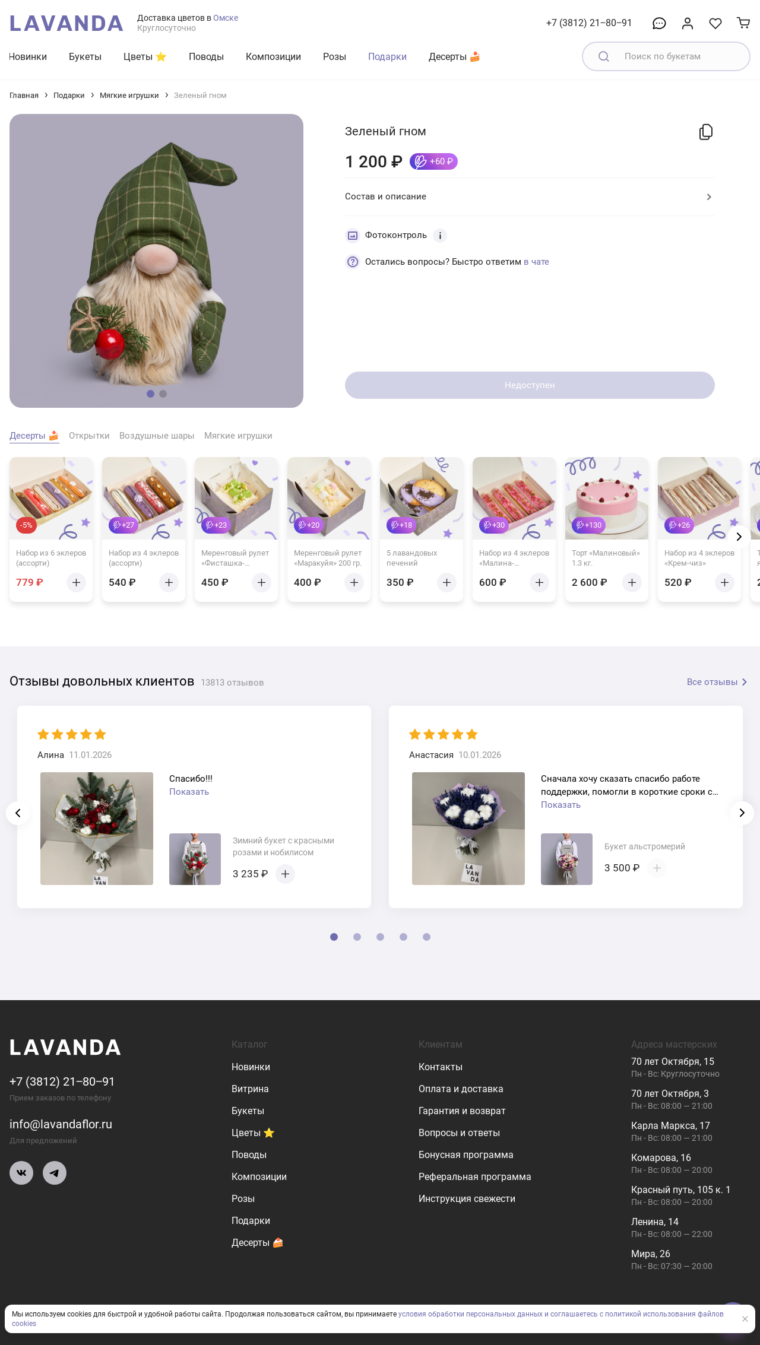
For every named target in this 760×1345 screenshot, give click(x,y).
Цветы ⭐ (145, 57)
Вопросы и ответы (459, 1132)
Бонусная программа (466, 1154)
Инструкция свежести (467, 1198)
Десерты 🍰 (455, 57)
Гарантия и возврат (462, 1110)
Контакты (441, 1067)
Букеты (85, 57)
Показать (189, 791)
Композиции (273, 57)
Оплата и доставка (461, 1089)
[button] (150, 394)
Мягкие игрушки (129, 95)
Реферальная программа (475, 1176)
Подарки (387, 57)
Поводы (206, 57)
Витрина (250, 1089)
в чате (536, 261)
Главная (24, 95)
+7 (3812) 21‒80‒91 (589, 22)
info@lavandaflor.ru (61, 1124)
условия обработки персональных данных (470, 1314)
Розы (334, 57)
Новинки (27, 57)
